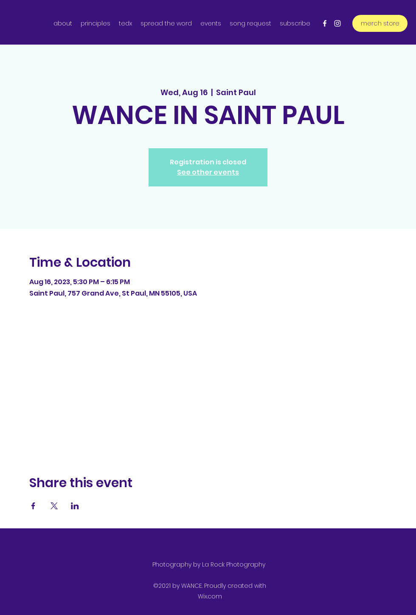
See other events (208, 172)
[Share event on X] (54, 505)
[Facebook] (324, 23)
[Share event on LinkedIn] (75, 505)
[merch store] (380, 23)
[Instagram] (337, 23)
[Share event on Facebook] (33, 505)
